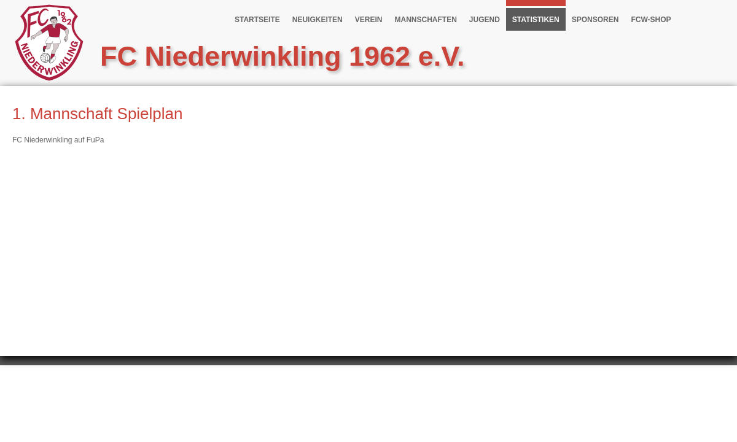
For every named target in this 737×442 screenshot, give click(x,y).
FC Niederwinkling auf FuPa (58, 140)
